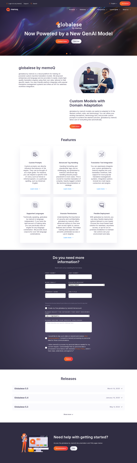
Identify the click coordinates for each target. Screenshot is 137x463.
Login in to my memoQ (15, 3)
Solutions (83, 9)
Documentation (61, 448)
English (113, 3)
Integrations (101, 9)
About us (126, 9)
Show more (67, 414)
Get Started (125, 3)
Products (72, 9)
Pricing (92, 9)
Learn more (75, 126)
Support (26, 3)
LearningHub (114, 9)
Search (35, 3)
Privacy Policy (80, 349)
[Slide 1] (66, 53)
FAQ (73, 448)
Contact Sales (62, 41)
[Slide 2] (70, 53)
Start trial (76, 41)
